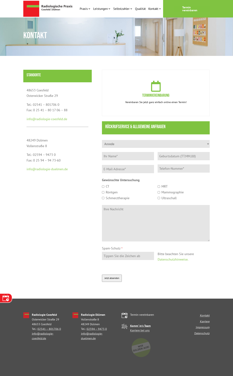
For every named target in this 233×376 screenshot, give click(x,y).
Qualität (140, 9)
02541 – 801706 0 (49, 329)
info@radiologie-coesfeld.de (47, 119)
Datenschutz (202, 333)
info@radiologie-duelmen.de (47, 169)
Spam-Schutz (112, 248)
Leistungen (100, 9)
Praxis (84, 9)
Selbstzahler (121, 9)
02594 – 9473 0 (97, 329)
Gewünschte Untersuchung (121, 180)
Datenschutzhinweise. (173, 259)
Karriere (205, 321)
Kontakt (153, 9)
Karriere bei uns (140, 330)
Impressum (203, 327)
